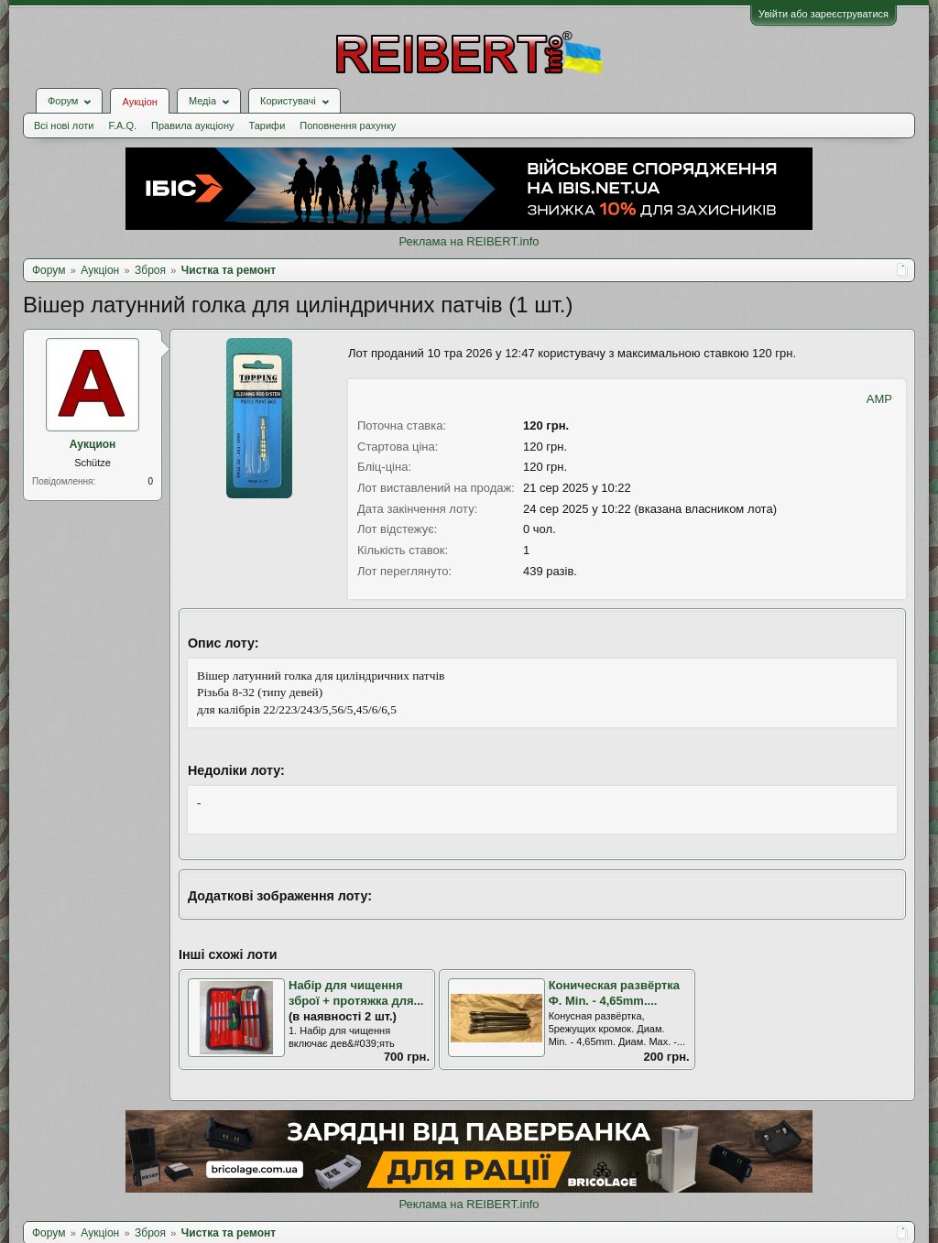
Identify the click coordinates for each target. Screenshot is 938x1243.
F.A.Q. (122, 125)
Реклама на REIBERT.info (468, 241)
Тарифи (267, 125)
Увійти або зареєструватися (823, 13)
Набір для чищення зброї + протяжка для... (356, 993)
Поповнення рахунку (348, 125)
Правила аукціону (192, 125)
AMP (879, 399)
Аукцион (93, 444)
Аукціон (139, 101)
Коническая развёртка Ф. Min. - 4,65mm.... (614, 993)
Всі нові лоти (63, 125)
